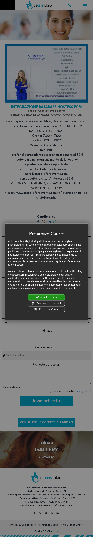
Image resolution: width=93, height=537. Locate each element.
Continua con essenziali (46, 303)
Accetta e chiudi (46, 297)
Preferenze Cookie (46, 309)
